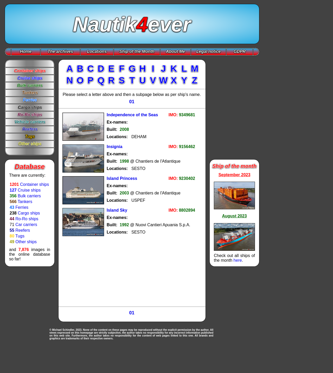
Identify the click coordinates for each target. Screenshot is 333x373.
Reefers (22, 230)
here (238, 260)
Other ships (26, 242)
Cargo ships (29, 213)
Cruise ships (29, 190)
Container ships (34, 184)
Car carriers (26, 224)
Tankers (25, 201)
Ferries (21, 207)
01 (131, 101)
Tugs (19, 236)
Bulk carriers (29, 196)
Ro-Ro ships (26, 219)
